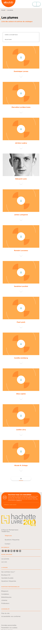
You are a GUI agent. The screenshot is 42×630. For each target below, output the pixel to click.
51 (21, 478)
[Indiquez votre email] (19, 504)
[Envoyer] (37, 505)
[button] (12, 34)
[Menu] (36, 4)
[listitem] (2, 550)
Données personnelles (8, 625)
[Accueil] (8, 4)
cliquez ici (19, 500)
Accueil (3, 10)
